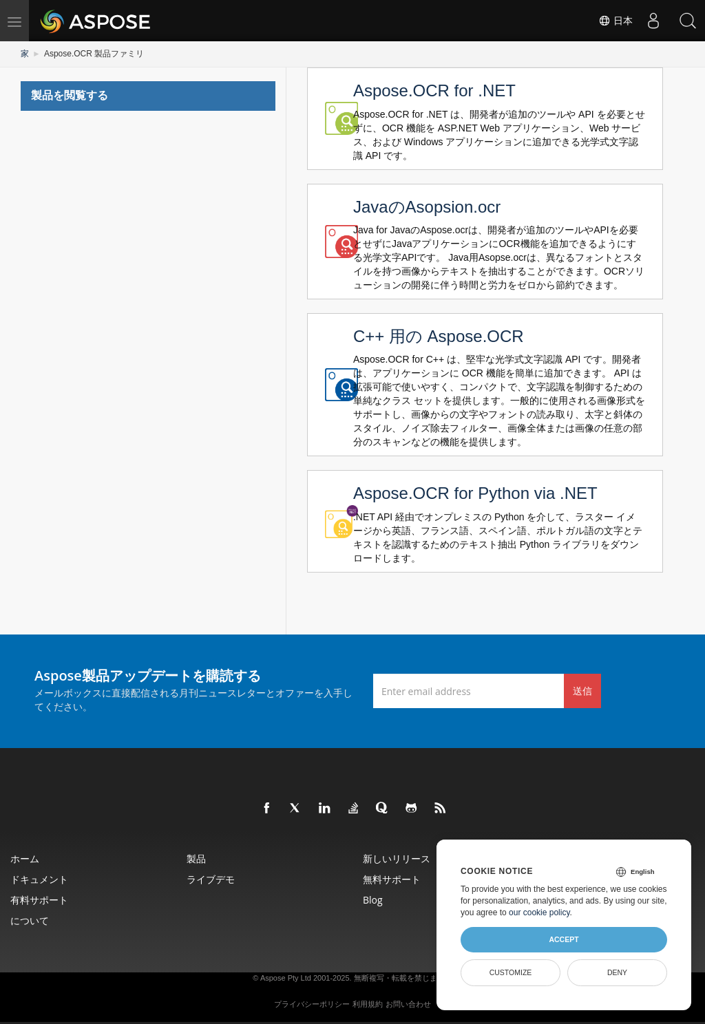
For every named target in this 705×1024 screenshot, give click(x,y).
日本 (615, 20)
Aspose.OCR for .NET (434, 90)
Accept (563, 939)
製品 (196, 858)
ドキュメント (39, 879)
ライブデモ (211, 879)
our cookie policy (539, 912)
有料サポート (39, 899)
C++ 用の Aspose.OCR (438, 336)
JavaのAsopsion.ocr (427, 207)
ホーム (24, 858)
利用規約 (367, 1004)
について (29, 920)
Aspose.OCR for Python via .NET (475, 493)
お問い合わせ (408, 1004)
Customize (511, 972)
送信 (582, 690)
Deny (617, 972)
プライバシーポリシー (312, 1004)
